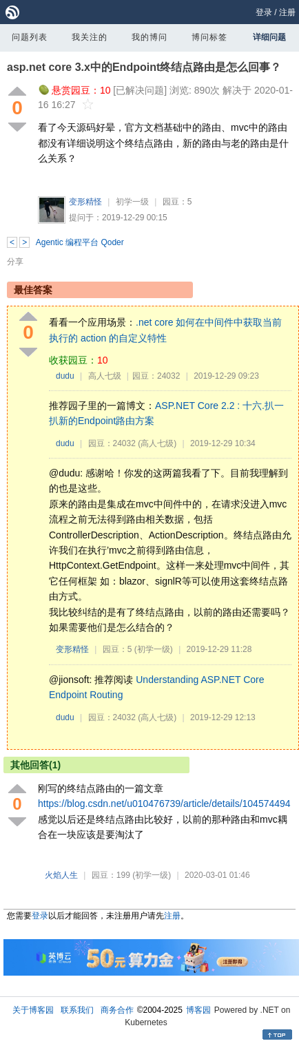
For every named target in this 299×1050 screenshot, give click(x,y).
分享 (15, 261)
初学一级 (132, 202)
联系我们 (77, 1010)
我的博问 (149, 37)
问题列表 (30, 37)
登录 (264, 12)
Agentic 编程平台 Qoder (80, 242)
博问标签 (209, 37)
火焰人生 (61, 875)
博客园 (198, 1010)
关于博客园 (33, 1010)
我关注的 (89, 37)
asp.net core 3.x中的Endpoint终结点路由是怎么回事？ (144, 67)
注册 (287, 12)
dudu (65, 376)
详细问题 (269, 37)
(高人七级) (157, 443)
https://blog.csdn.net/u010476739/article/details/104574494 (164, 803)
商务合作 (117, 1010)
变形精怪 (85, 202)
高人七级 (104, 376)
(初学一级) (153, 649)
